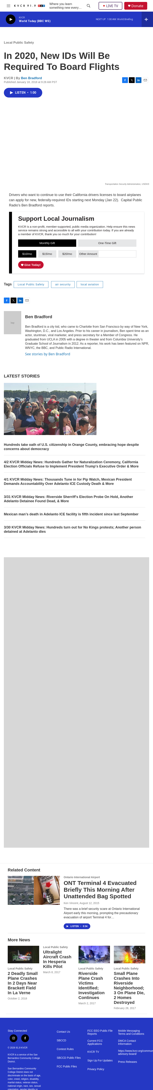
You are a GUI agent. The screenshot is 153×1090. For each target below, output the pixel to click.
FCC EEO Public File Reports (100, 1032)
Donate (137, 6)
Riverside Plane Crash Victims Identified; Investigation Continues (92, 985)
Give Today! (31, 264)
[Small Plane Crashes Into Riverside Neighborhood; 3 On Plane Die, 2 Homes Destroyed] (129, 954)
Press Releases (127, 1061)
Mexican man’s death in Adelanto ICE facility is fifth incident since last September (71, 514)
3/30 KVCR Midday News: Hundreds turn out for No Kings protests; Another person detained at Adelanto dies (72, 529)
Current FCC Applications (95, 1042)
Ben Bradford (31, 78)
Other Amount (88, 253)
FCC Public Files (67, 1066)
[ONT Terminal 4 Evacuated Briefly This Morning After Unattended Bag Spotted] (34, 890)
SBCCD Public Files (69, 1057)
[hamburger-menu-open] (8, 6)
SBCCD (61, 1040)
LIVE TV (110, 5)
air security (63, 284)
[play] (11, 19)
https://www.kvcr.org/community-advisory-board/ (131, 1052)
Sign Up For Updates (100, 1060)
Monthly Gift (47, 243)
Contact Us (63, 1031)
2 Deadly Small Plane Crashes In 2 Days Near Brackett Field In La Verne (23, 983)
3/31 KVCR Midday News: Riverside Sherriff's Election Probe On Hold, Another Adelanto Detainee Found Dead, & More (68, 499)
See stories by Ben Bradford (47, 354)
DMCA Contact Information (127, 1042)
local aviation (90, 284)
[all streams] (147, 19)
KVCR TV (93, 1051)
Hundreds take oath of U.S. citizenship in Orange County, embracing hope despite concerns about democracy (71, 447)
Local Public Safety (19, 42)
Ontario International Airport (82, 877)
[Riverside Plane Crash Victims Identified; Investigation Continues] (94, 954)
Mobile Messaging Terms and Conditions (131, 1032)
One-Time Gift (107, 243)
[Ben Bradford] (12, 322)
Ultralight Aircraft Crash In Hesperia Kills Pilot (57, 959)
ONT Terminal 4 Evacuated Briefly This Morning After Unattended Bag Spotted (100, 890)
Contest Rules (65, 1049)
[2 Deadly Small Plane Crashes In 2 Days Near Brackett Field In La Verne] (23, 954)
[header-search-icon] (88, 6)
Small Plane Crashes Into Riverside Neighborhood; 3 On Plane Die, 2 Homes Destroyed (129, 988)
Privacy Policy (95, 1069)
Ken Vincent (71, 903)
